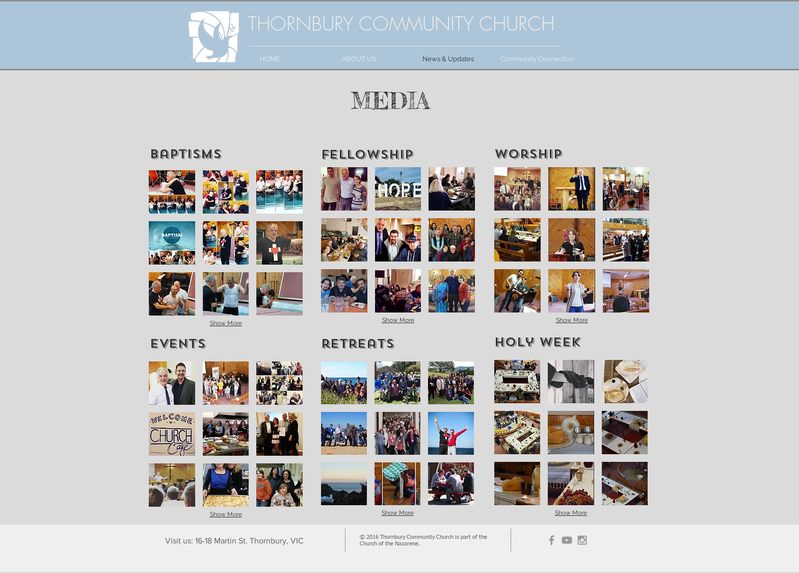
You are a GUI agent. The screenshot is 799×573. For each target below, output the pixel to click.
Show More (226, 323)
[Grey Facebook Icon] (551, 540)
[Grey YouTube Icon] (567, 540)
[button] (172, 192)
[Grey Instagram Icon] (582, 540)
